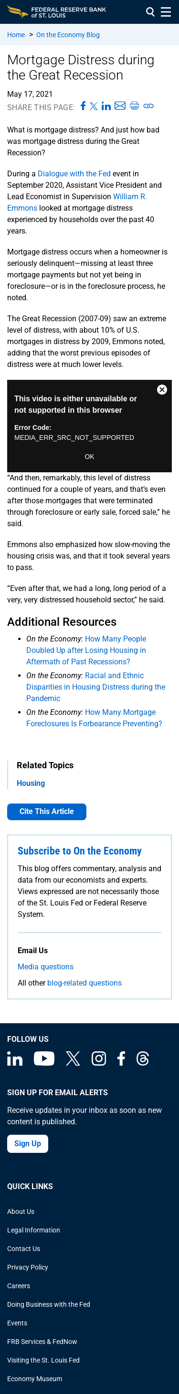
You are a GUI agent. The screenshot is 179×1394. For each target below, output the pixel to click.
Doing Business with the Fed (48, 1304)
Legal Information (33, 1230)
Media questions (46, 966)
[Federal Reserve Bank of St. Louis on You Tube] (44, 1063)
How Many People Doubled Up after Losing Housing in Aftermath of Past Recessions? (86, 650)
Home (16, 35)
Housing (31, 783)
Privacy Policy (27, 1267)
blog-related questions (84, 982)
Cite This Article (47, 811)
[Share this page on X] (94, 106)
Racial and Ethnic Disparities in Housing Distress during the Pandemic (95, 687)
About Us (20, 1211)
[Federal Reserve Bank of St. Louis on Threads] (143, 1063)
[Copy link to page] (149, 106)
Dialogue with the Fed (74, 173)
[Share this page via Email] (120, 106)
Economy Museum (34, 1379)
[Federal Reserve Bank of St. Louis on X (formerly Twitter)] (73, 1063)
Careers (18, 1286)
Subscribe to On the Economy (80, 851)
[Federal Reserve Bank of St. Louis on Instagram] (99, 1063)
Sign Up (27, 1143)
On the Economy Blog (68, 35)
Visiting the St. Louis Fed (43, 1360)
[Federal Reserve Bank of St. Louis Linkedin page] (14, 1063)
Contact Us (23, 1248)
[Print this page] (134, 106)
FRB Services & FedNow (42, 1341)
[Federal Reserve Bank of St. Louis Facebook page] (121, 1063)
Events (17, 1323)
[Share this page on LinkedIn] (106, 106)
